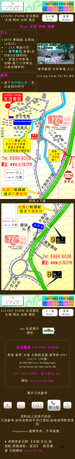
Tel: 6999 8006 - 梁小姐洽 (35, 373)
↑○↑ (37, 405)
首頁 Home (66, 18)
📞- (54, 405)
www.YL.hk (33, 450)
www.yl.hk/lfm (42, 380)
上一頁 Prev (49, 18)
